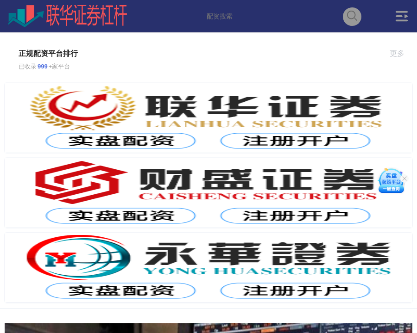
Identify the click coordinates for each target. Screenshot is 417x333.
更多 (401, 53)
